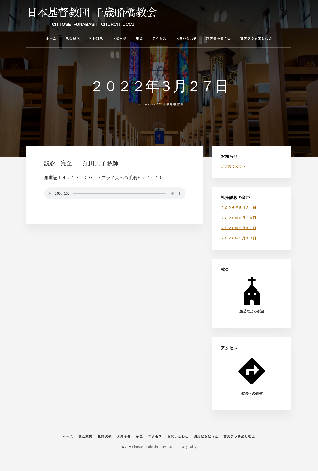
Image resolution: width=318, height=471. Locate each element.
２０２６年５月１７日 (238, 228)
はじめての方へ (233, 166)
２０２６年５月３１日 (238, 208)
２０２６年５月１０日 (238, 238)
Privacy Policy (187, 456)
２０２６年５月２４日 (238, 218)
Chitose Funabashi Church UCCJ (154, 456)
